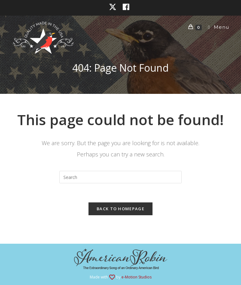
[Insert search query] (120, 177)
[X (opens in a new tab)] (114, 7)
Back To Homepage (120, 208)
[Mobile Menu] (216, 27)
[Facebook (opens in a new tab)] (126, 7)
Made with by (121, 277)
